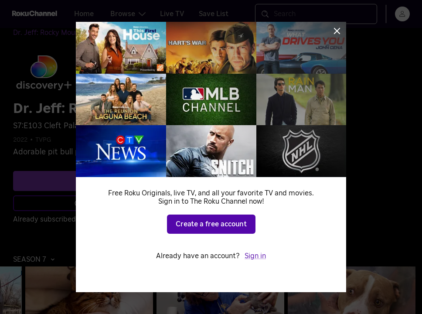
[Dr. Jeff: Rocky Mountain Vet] (65, 33)
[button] (36, 259)
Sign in (91, 219)
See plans (98, 180)
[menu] (402, 14)
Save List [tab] (213, 13)
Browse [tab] (128, 13)
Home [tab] (84, 13)
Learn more (99, 203)
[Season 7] (132, 33)
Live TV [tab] (172, 13)
